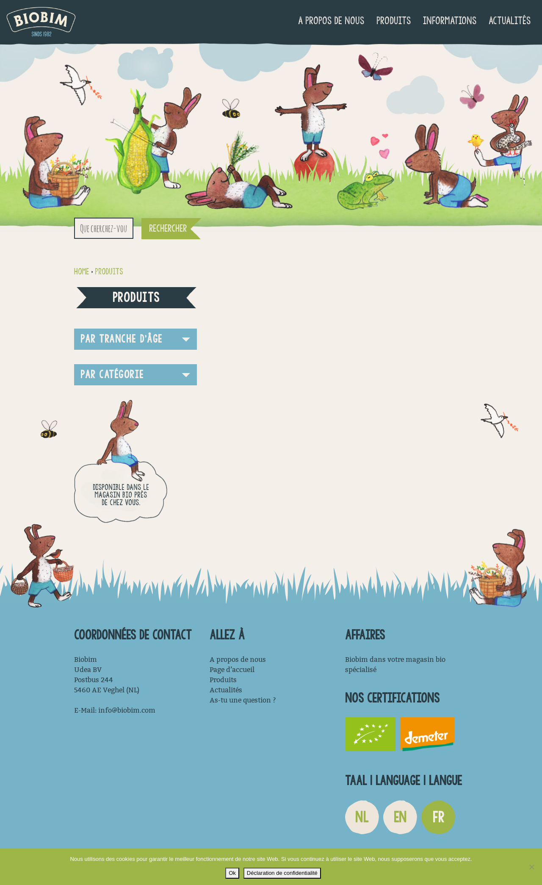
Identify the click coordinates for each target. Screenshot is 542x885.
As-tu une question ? (243, 700)
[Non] (531, 867)
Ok (232, 873)
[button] (135, 339)
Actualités (510, 20)
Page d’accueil (232, 670)
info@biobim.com (126, 710)
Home (81, 271)
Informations (449, 20)
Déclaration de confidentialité (282, 873)
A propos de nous (331, 20)
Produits (393, 20)
